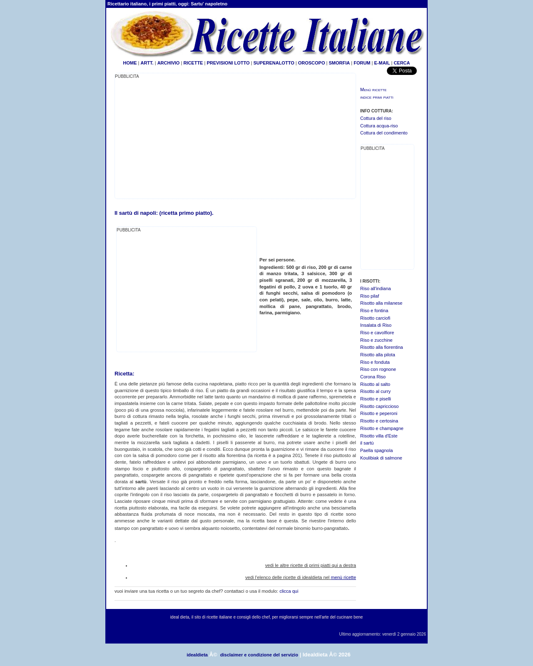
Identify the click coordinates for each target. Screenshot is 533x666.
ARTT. (146, 62)
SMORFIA (339, 62)
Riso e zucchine (376, 340)
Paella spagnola (376, 450)
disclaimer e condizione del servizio (259, 654)
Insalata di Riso (375, 325)
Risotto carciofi (375, 318)
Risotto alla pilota (377, 354)
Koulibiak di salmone (381, 457)
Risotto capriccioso (379, 406)
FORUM (362, 62)
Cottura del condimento (384, 132)
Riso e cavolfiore (377, 332)
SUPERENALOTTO (274, 62)
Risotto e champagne (381, 428)
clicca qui (288, 591)
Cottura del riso (375, 118)
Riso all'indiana (375, 288)
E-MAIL (382, 62)
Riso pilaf (369, 295)
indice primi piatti (377, 96)
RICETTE (192, 62)
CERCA (402, 62)
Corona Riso (373, 376)
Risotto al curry (375, 391)
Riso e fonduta (375, 362)
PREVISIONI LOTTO (228, 62)
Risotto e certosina (379, 420)
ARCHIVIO (168, 62)
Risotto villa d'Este (379, 435)
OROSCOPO (311, 62)
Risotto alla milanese (381, 303)
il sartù (367, 442)
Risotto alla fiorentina (381, 347)
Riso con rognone (378, 369)
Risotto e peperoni (378, 413)
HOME (130, 62)
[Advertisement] (185, 138)
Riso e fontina (374, 310)
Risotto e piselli (375, 398)
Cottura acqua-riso (379, 125)
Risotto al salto (375, 384)
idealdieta (197, 654)
